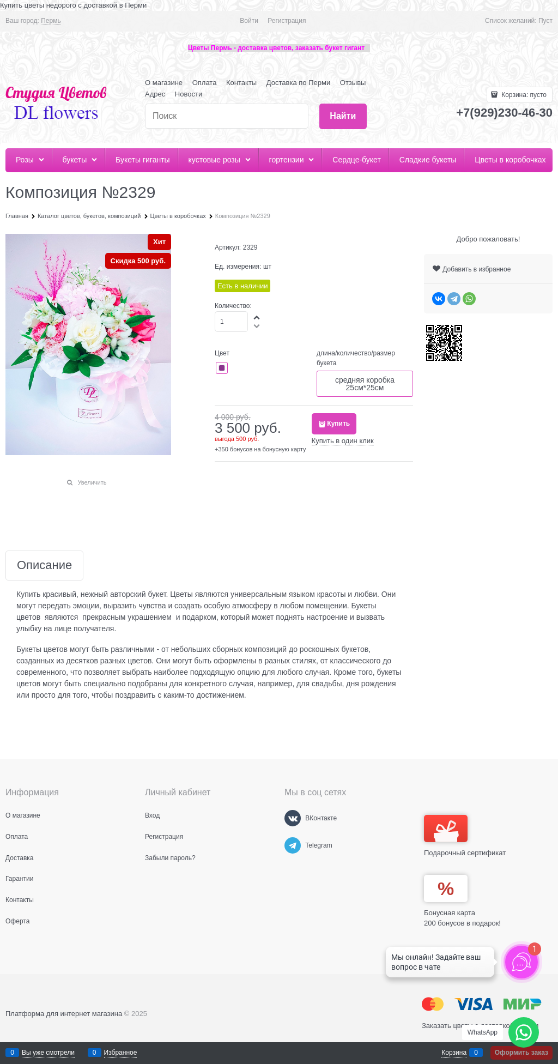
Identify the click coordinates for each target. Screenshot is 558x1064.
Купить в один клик (343, 441)
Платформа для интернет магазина (63, 1013)
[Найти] (343, 116)
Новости (188, 94)
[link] (50, 21)
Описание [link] (44, 565)
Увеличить (91, 482)
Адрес (155, 94)
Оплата (204, 82)
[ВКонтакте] (292, 818)
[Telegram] (292, 845)
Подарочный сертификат (465, 836)
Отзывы (353, 82)
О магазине (164, 82)
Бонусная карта (449, 913)
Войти (249, 21)
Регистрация (287, 21)
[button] (257, 317)
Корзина (453, 1052)
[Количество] (231, 321)
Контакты (241, 82)
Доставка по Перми (298, 82)
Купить (338, 423)
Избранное (120, 1052)
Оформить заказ (521, 1052)
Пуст (545, 21)
